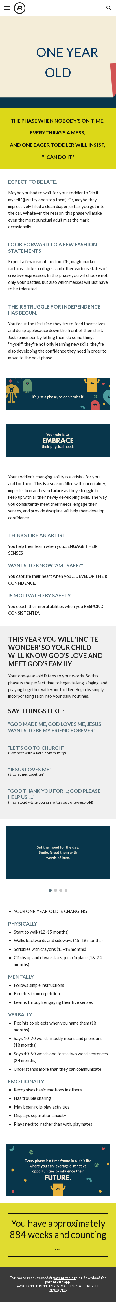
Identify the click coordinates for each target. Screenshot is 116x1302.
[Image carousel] (58, 859)
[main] (58, 62)
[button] (7, 8)
